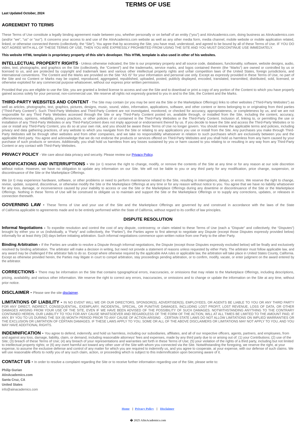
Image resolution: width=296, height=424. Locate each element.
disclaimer (70, 293)
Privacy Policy (142, 154)
